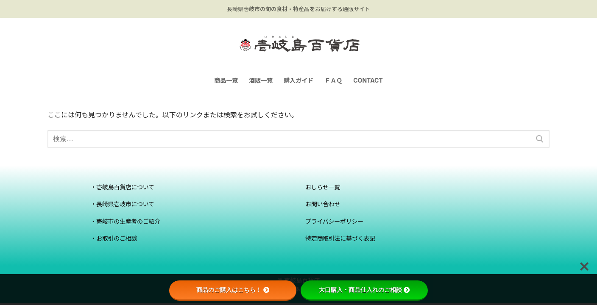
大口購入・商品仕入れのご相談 (364, 290)
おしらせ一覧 (322, 187)
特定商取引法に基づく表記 (340, 238)
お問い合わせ (322, 204)
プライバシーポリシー (334, 221)
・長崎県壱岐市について (122, 204)
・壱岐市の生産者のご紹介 (125, 221)
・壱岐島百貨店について (122, 187)
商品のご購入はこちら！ (232, 290)
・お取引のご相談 (113, 238)
